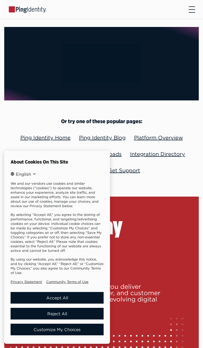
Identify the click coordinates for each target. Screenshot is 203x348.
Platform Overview (158, 137)
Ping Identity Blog (102, 137)
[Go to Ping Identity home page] (28, 9)
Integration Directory (157, 154)
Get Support (124, 170)
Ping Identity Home (45, 137)
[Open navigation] (192, 9)
